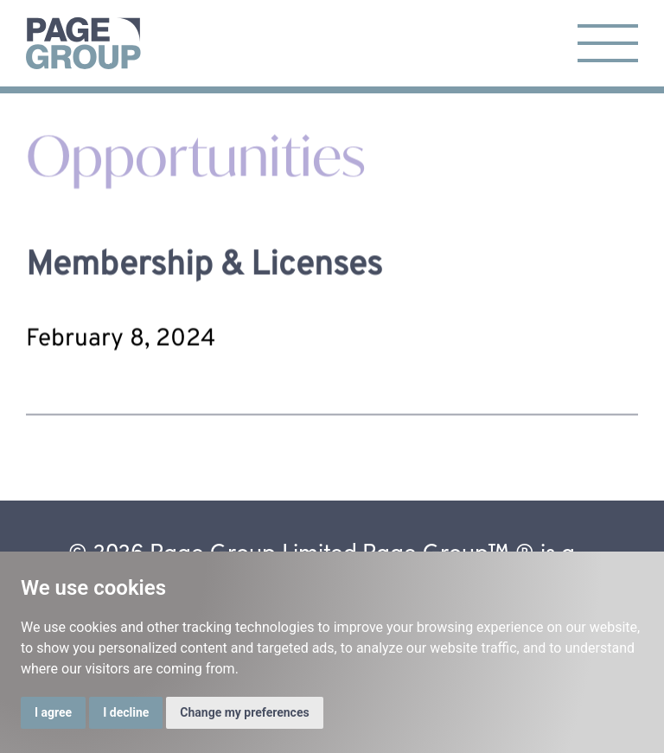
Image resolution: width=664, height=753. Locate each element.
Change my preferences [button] (244, 712)
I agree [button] (53, 712)
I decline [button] (126, 712)
